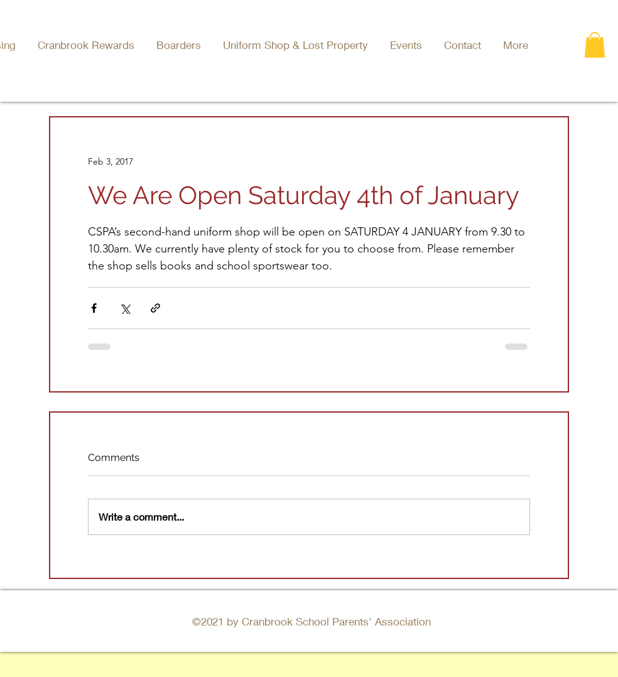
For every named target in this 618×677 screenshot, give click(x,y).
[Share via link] (155, 308)
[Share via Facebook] (94, 308)
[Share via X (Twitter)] (125, 308)
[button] (408, 45)
